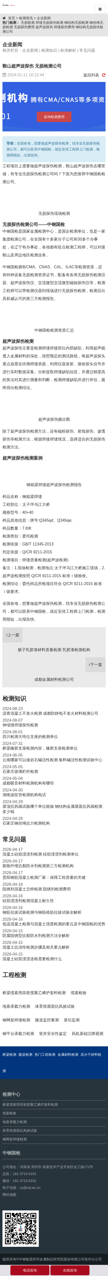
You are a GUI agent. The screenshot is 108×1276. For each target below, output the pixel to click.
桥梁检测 (9, 1054)
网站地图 (9, 1195)
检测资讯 (26, 18)
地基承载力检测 (14, 1122)
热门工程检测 (45, 1054)
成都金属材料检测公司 (54, 679)
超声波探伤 (44, 27)
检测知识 (49, 50)
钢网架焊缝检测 (14, 1139)
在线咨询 (70, 1270)
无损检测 (28, 23)
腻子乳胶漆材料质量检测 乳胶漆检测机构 (54, 650)
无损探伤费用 (24, 27)
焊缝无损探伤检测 (49, 23)
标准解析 (68, 50)
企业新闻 (44, 18)
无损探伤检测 (74, 291)
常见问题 (87, 50)
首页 (11, 18)
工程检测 (14, 975)
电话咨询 (30, 1270)
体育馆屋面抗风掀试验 (19, 1130)
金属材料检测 (68, 1054)
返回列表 (94, 75)
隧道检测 (25, 1054)
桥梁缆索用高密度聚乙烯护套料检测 (30, 1104)
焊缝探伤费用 (64, 27)
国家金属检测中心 (38, 231)
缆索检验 (9, 1113)
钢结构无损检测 (76, 23)
